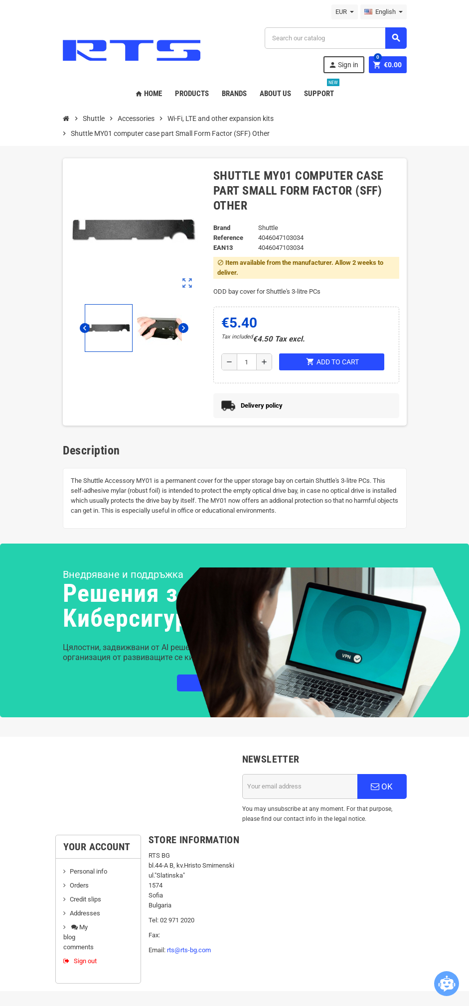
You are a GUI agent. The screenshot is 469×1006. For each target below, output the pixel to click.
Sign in (343, 65)
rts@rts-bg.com (189, 950)
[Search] (335, 38)
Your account (97, 847)
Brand (221, 227)
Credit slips (85, 899)
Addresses (85, 913)
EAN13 (223, 247)
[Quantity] (247, 362)
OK (382, 786)
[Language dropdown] (383, 11)
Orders (79, 885)
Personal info (88, 871)
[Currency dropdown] (344, 11)
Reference (228, 237)
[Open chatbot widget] (446, 983)
